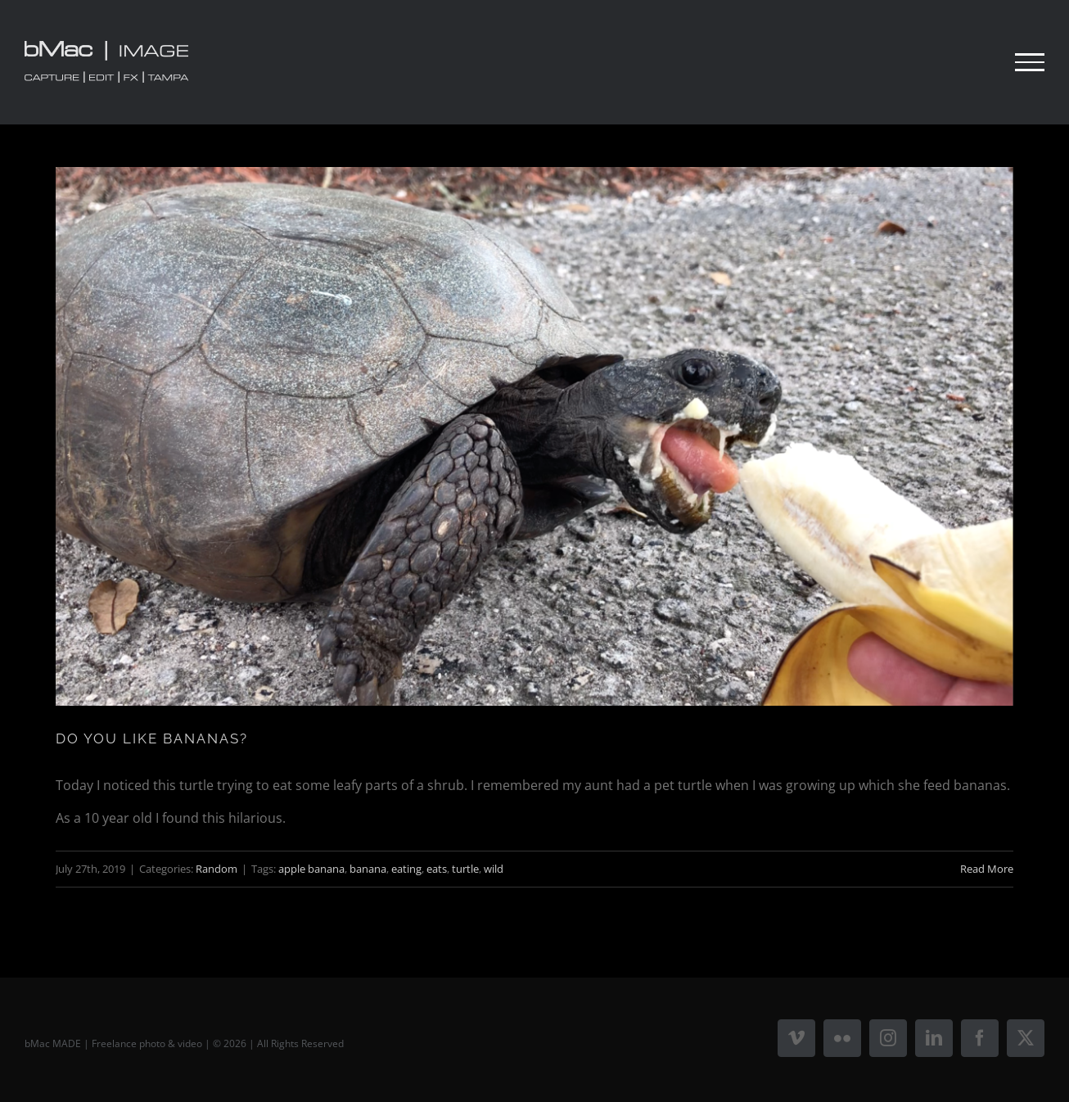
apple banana (311, 868)
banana (368, 868)
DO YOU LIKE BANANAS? (152, 738)
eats (436, 868)
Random (216, 868)
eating (406, 868)
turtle (465, 868)
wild (493, 868)
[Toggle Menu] (1030, 62)
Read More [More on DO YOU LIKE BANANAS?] (986, 868)
